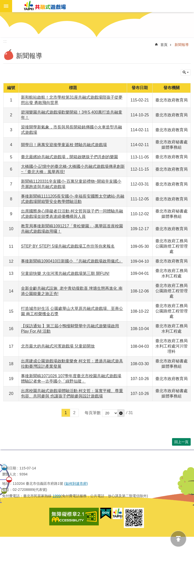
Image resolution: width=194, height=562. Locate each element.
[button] (121, 413)
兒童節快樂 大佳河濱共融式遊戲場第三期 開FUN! (65, 273)
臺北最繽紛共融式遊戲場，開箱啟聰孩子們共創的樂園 (69, 157)
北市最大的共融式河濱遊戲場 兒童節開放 (58, 346)
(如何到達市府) (76, 483)
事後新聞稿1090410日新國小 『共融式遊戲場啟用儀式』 (72, 261)
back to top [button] (178, 539)
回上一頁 (181, 442)
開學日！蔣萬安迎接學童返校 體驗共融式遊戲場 (64, 145)
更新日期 (9, 468)
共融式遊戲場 (45, 6)
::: (3, 464)
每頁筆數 (93, 413)
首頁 (163, 45)
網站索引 (6, 6)
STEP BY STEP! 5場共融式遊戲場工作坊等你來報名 (68, 246)
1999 (57, 496)
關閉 (186, 72)
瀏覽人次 (9, 474)
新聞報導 (182, 45)
